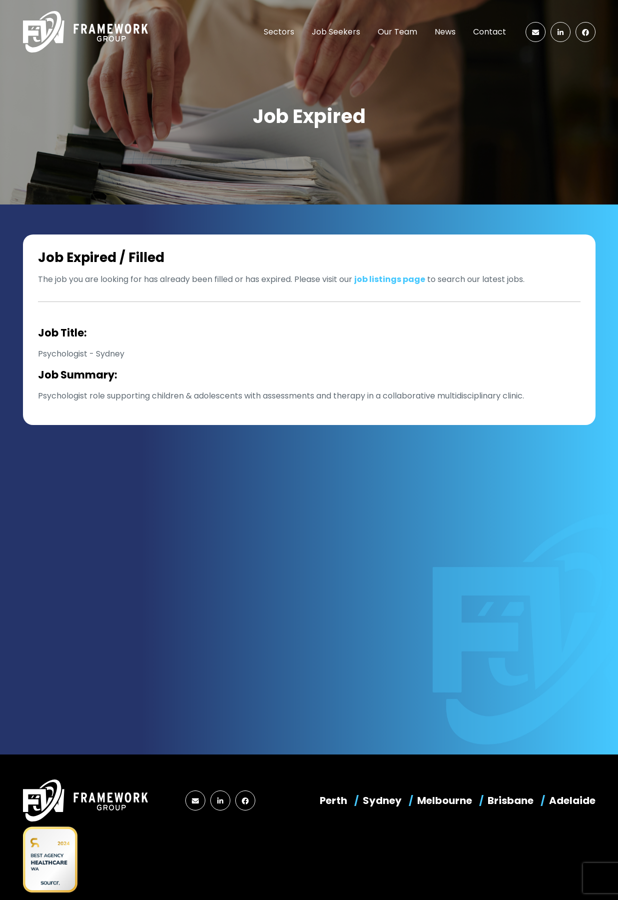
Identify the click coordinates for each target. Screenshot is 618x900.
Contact (489, 32)
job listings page (389, 279)
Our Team (397, 32)
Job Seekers (336, 32)
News (445, 32)
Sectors (279, 32)
